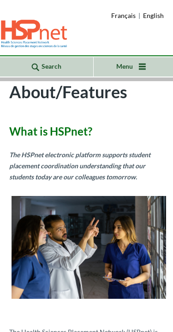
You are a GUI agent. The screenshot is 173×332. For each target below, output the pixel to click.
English (153, 15)
